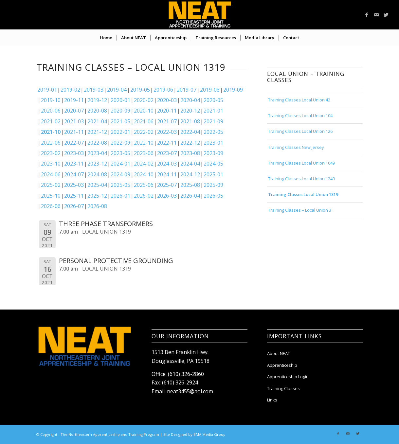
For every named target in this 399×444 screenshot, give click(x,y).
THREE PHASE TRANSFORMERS (106, 223)
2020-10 (144, 110)
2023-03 (74, 153)
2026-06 (51, 206)
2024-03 (167, 163)
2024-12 (190, 174)
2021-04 (97, 121)
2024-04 (190, 163)
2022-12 (190, 142)
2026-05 (213, 195)
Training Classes (283, 388)
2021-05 (120, 121)
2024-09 (120, 174)
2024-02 (144, 163)
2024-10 (144, 174)
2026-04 (190, 195)
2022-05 (213, 131)
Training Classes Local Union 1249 (301, 179)
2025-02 (51, 184)
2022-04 (190, 131)
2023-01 (213, 142)
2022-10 (144, 142)
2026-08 (97, 206)
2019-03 (93, 89)
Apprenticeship (282, 365)
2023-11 (74, 163)
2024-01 (120, 163)
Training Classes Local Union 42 (299, 100)
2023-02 (51, 153)
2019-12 (97, 100)
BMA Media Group (209, 434)
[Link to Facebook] (367, 15)
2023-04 (97, 153)
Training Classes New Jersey (296, 147)
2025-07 (167, 184)
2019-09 (233, 89)
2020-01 (120, 100)
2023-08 (190, 153)
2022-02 (144, 131)
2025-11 (74, 195)
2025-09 (213, 184)
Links (272, 400)
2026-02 (144, 195)
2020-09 (120, 110)
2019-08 (210, 89)
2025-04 (97, 184)
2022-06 (51, 142)
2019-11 (74, 100)
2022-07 (74, 142)
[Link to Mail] (376, 15)
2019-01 (47, 89)
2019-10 (51, 100)
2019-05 (140, 89)
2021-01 (213, 110)
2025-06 (144, 184)
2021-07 (167, 121)
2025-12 (97, 195)
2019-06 (163, 89)
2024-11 (167, 174)
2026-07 (74, 206)
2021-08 (190, 121)
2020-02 (144, 100)
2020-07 (74, 110)
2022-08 (97, 142)
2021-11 (74, 131)
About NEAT (278, 353)
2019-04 (117, 89)
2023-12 (97, 163)
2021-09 (213, 121)
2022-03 (167, 131)
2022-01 (120, 131)
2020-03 (167, 100)
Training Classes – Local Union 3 (299, 210)
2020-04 (190, 100)
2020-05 (213, 100)
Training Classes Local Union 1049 (301, 163)
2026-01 (120, 195)
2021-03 (74, 121)
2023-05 (120, 153)
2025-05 (120, 184)
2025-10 (51, 195)
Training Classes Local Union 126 (300, 131)
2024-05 (213, 163)
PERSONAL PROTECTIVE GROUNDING (116, 260)
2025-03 (74, 184)
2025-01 (213, 174)
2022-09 (120, 142)
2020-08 (97, 110)
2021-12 (97, 131)
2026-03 (167, 195)
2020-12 (190, 110)
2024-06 (51, 174)
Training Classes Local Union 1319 (303, 194)
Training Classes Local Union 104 (300, 115)
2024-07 (74, 174)
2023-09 (213, 153)
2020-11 (167, 110)
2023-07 (167, 153)
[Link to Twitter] (386, 15)
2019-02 (70, 89)
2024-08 (97, 174)
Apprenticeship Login (288, 377)
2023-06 (144, 153)
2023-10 (51, 163)
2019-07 (186, 89)
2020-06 (51, 110)
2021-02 (51, 121)
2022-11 (167, 142)
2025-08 (190, 184)
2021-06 (144, 121)
